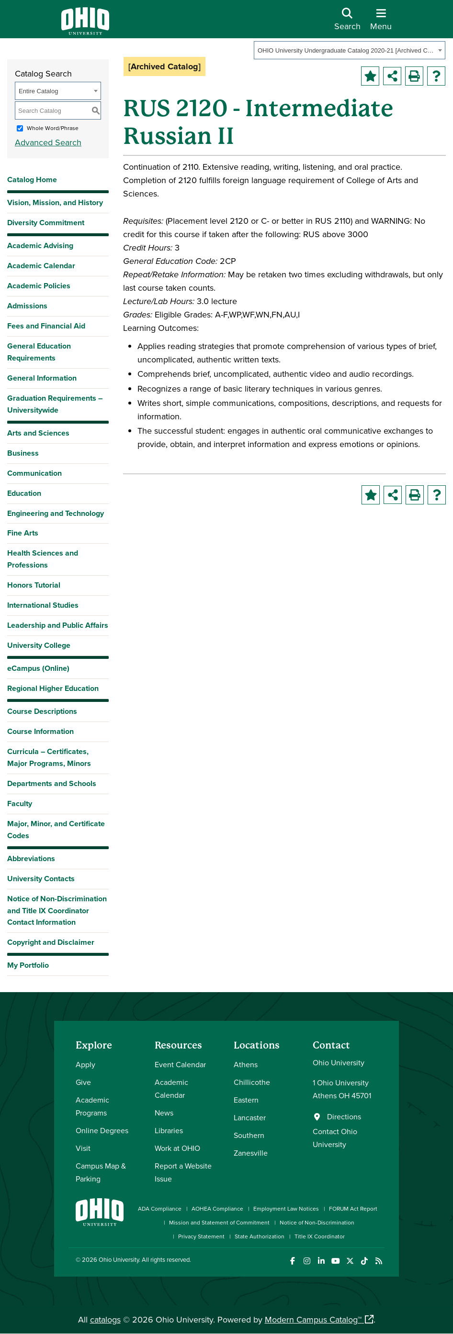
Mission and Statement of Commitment (219, 1222)
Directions (344, 1116)
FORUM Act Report (353, 1208)
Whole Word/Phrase (53, 128)
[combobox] (349, 50)
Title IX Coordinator (319, 1236)
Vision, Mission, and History (55, 202)
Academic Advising (40, 245)
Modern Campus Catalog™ (313, 1319)
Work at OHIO (177, 1148)
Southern (249, 1135)
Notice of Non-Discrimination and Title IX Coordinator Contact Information (57, 910)
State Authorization (259, 1236)
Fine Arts (22, 532)
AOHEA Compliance (217, 1208)
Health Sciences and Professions (42, 558)
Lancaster (250, 1117)
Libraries (169, 1130)
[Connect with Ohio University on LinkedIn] (321, 1261)
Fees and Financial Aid (46, 325)
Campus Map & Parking (101, 1172)
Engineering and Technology (55, 513)
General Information (42, 377)
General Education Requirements (39, 351)
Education (24, 493)
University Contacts (41, 878)
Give (83, 1082)
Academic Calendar (41, 265)
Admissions (27, 305)
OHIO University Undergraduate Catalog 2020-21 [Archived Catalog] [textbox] (346, 50)
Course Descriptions (42, 711)
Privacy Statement (201, 1236)
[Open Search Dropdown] (347, 22)
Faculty (19, 803)
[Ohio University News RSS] (379, 1261)
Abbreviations (31, 858)
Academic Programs (92, 1106)
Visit (83, 1148)
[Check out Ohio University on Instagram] (307, 1261)
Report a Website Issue (183, 1172)
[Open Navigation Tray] (381, 22)
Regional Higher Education (53, 688)
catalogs (105, 1319)
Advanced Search (48, 142)
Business (23, 453)
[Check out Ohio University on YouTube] (335, 1261)
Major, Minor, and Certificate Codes (56, 829)
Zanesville (251, 1153)
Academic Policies (38, 285)
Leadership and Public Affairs (57, 625)
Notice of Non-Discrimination (317, 1222)
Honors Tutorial (33, 585)
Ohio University (119, 1259)
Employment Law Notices (286, 1208)
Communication (34, 473)
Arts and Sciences (38, 432)
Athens (246, 1064)
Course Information (40, 731)
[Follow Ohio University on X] (350, 1261)
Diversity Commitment (45, 222)
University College (38, 645)
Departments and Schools (51, 783)
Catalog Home (32, 179)
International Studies (43, 605)
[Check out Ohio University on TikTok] (364, 1261)
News (164, 1112)
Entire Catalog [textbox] (38, 91)
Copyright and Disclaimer (50, 942)
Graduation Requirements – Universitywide (54, 404)
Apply (85, 1064)
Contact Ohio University (335, 1137)
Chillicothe (252, 1082)
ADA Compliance (159, 1208)
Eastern (246, 1099)
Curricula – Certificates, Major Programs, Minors (49, 757)
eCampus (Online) (38, 668)
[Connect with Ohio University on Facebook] (292, 1261)
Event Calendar (180, 1064)
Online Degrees (102, 1130)
